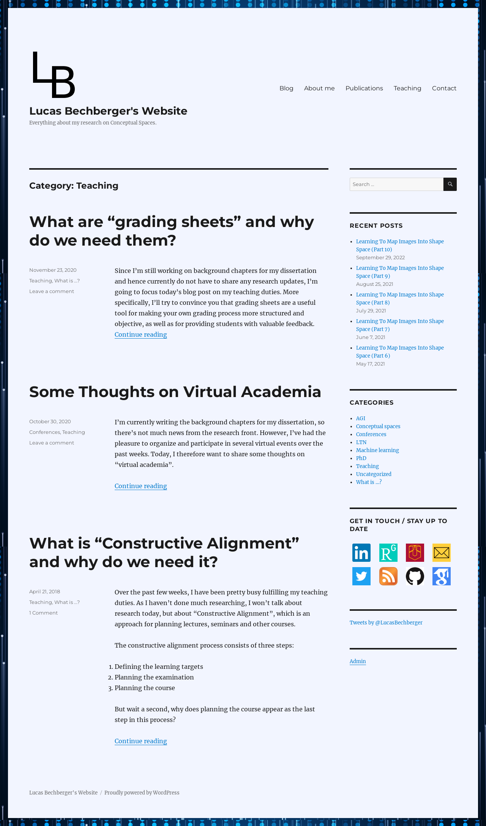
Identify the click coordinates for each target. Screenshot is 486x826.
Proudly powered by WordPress (142, 793)
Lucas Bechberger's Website (108, 110)
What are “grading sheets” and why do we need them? (171, 230)
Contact (444, 88)
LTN (361, 442)
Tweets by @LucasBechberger (386, 623)
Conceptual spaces (378, 426)
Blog (286, 88)
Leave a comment (51, 291)
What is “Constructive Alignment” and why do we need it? (164, 552)
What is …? (369, 482)
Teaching (407, 88)
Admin (358, 661)
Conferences (44, 432)
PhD (361, 458)
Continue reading (141, 334)
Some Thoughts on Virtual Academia (175, 391)
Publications (364, 88)
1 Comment (43, 613)
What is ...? (67, 280)
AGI (360, 418)
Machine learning (377, 450)
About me (319, 88)
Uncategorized (373, 474)
